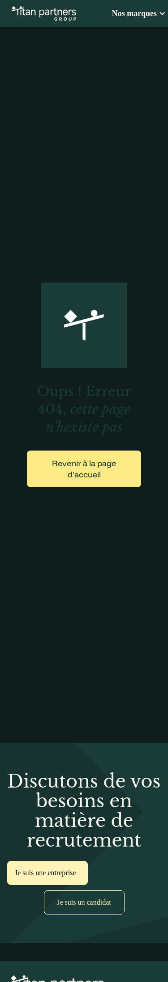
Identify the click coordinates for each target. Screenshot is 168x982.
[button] (140, 13)
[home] (41, 13)
